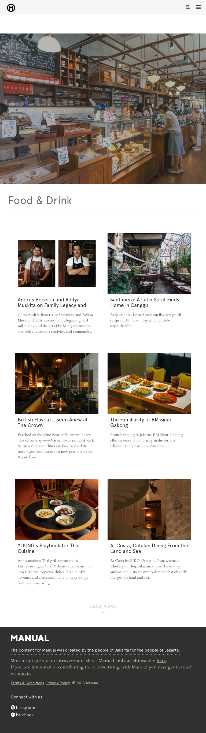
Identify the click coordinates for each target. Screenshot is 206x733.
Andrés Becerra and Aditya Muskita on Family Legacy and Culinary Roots (52, 305)
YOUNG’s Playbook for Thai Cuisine (49, 548)
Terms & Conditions (27, 683)
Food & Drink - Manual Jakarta (10, 8)
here (161, 661)
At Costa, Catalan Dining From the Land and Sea (149, 548)
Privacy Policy (58, 683)
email (24, 673)
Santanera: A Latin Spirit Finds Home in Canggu (144, 302)
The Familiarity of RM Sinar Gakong (141, 422)
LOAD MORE (103, 607)
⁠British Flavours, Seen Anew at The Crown (53, 422)
